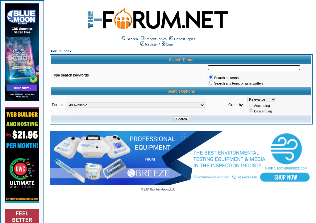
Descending (263, 111)
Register (149, 44)
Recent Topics (156, 39)
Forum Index (61, 51)
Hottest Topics (184, 39)
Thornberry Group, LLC (162, 189)
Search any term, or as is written (238, 83)
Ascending (262, 105)
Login (168, 44)
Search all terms (226, 78)
